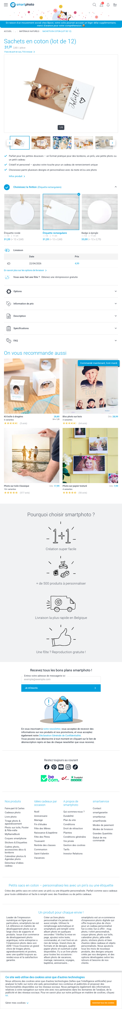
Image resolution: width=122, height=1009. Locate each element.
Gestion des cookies (74, 845)
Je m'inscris (31, 688)
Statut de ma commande (99, 839)
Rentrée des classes (45, 845)
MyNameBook (12, 834)
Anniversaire (40, 816)
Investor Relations (73, 853)
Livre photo (11, 816)
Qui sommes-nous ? (74, 811)
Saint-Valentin (41, 853)
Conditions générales (74, 836)
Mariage (38, 820)
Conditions (69, 824)
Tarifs (66, 849)
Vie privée (68, 841)
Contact (97, 808)
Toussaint (39, 841)
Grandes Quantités (102, 833)
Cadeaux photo (13, 812)
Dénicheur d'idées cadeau (14, 864)
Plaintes (67, 832)
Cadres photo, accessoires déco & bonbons (15, 849)
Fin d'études (40, 824)
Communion (40, 849)
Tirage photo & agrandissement (13, 822)
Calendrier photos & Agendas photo (15, 858)
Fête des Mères (42, 828)
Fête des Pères (42, 836)
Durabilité (68, 816)
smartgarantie (100, 812)
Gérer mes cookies (17, 1002)
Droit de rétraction (73, 828)
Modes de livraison (103, 829)
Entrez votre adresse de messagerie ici (44, 675)
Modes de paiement (103, 825)
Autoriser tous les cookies (103, 1003)
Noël (36, 811)
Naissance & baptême (45, 832)
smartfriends (99, 820)
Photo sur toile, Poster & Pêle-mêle (17, 829)
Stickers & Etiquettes (16, 842)
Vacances (39, 857)
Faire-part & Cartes (14, 808)
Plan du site (69, 820)
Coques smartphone (15, 838)
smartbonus (99, 816)
